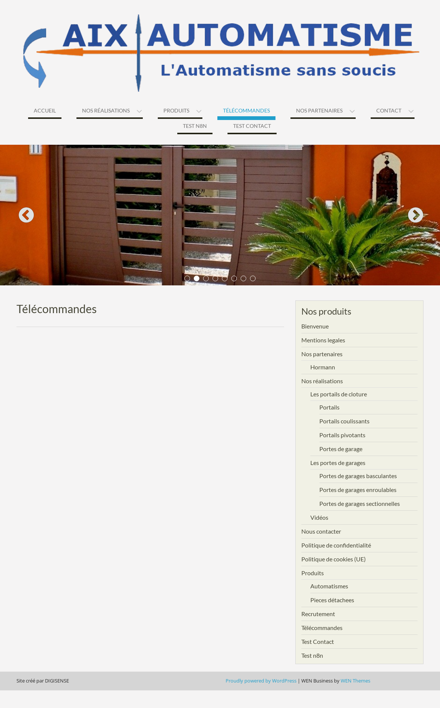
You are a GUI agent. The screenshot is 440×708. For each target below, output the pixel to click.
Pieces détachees (332, 599)
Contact (388, 110)
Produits (176, 110)
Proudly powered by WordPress (261, 680)
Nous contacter (321, 531)
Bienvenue (315, 326)
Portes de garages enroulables (358, 489)
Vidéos (319, 517)
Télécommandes (246, 110)
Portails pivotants (342, 434)
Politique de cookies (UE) (333, 558)
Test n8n (195, 126)
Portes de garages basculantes (358, 475)
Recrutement (318, 613)
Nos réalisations (106, 110)
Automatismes (329, 586)
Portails (329, 407)
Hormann (322, 366)
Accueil (45, 110)
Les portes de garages (337, 462)
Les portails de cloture (338, 394)
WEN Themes (355, 680)
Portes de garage (340, 448)
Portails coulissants (344, 420)
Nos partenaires (319, 110)
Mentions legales (323, 340)
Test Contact (252, 126)
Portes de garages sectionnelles (359, 503)
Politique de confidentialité (336, 545)
